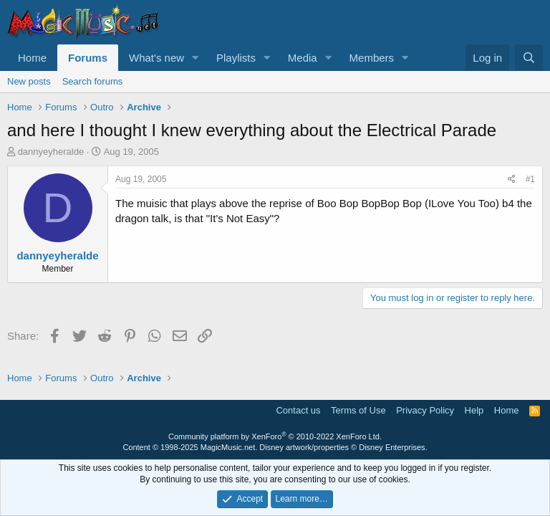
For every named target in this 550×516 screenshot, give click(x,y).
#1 (530, 179)
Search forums (92, 81)
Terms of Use (358, 410)
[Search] (529, 57)
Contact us (298, 410)
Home (32, 58)
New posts (29, 81)
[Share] (512, 179)
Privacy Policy (425, 410)
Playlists (236, 58)
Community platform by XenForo (275, 436)
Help (474, 410)
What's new (156, 58)
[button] (195, 57)
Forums (87, 58)
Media (302, 58)
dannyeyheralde (51, 151)
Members (372, 58)
